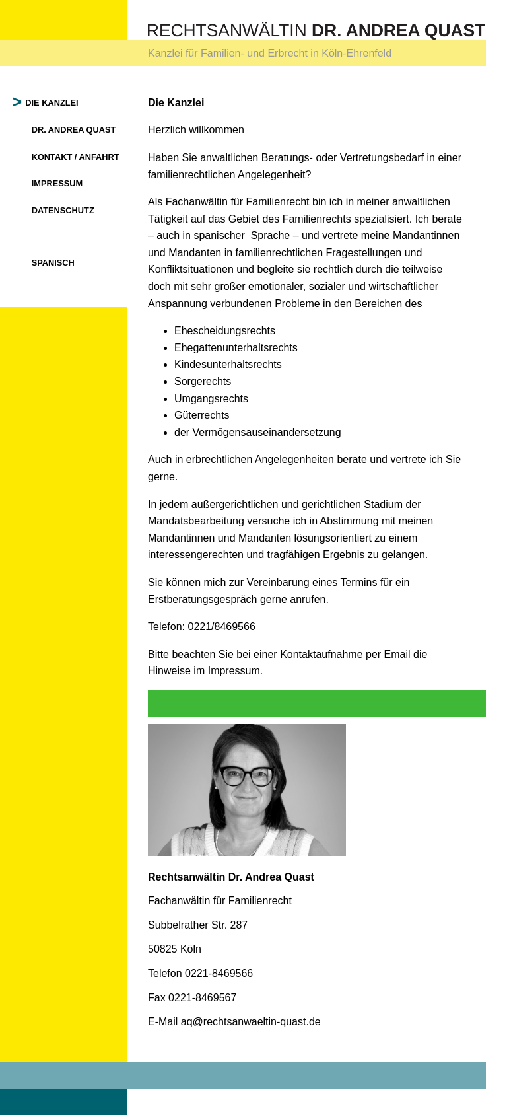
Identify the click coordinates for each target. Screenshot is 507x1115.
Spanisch (53, 263)
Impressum (57, 183)
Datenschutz (63, 210)
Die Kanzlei (52, 103)
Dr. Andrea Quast (74, 130)
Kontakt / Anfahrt (75, 157)
